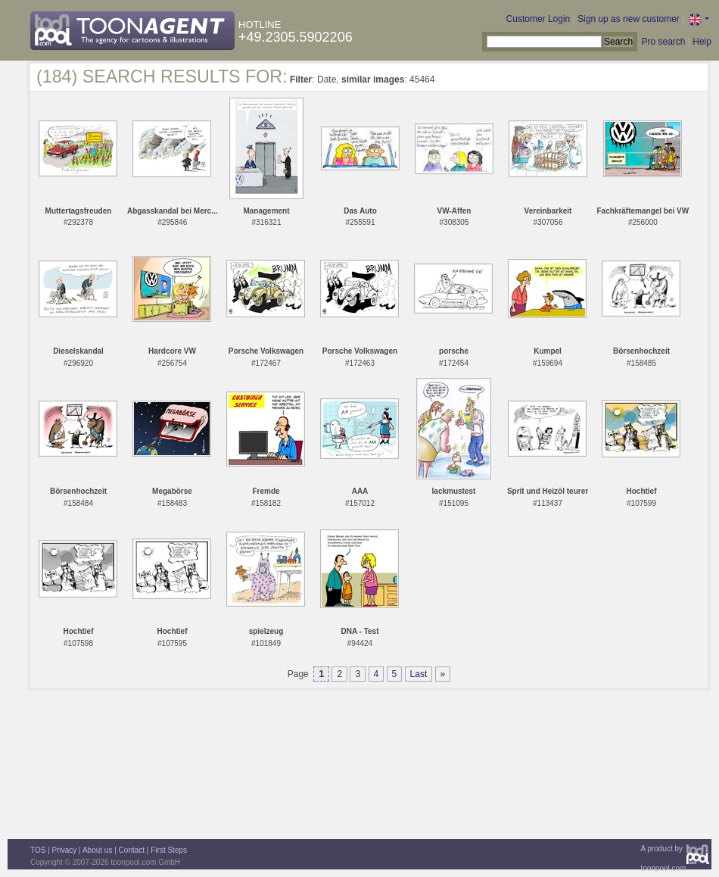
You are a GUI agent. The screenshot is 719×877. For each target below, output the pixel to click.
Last (419, 674)
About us (97, 850)
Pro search (663, 41)
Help (702, 41)
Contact (132, 850)
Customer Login (538, 19)
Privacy (64, 850)
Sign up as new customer (628, 19)
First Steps (169, 850)
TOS (37, 850)
